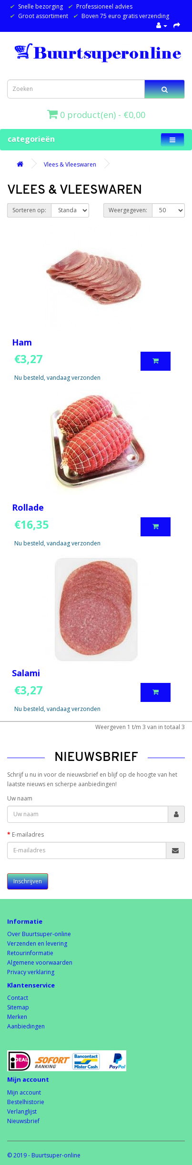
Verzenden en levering (37, 943)
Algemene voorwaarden (39, 962)
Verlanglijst (22, 1111)
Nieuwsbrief (23, 1121)
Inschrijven (27, 881)
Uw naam (19, 798)
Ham (22, 342)
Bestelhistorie (25, 1102)
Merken (17, 1017)
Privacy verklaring (30, 972)
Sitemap (18, 1007)
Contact (17, 998)
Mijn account (24, 1092)
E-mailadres (28, 834)
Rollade (28, 507)
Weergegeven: (128, 210)
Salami (26, 673)
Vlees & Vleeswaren (70, 164)
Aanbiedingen (26, 1026)
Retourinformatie (30, 953)
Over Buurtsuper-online (39, 934)
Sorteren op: (29, 210)
